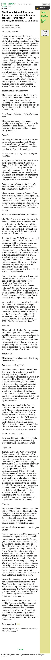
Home (20, 649)
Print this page (45, 33)
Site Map (44, 16)
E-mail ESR (43, 21)
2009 (3, 6)
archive (11, 4)
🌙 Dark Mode (42, 8)
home (3, 4)
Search (46, 4)
